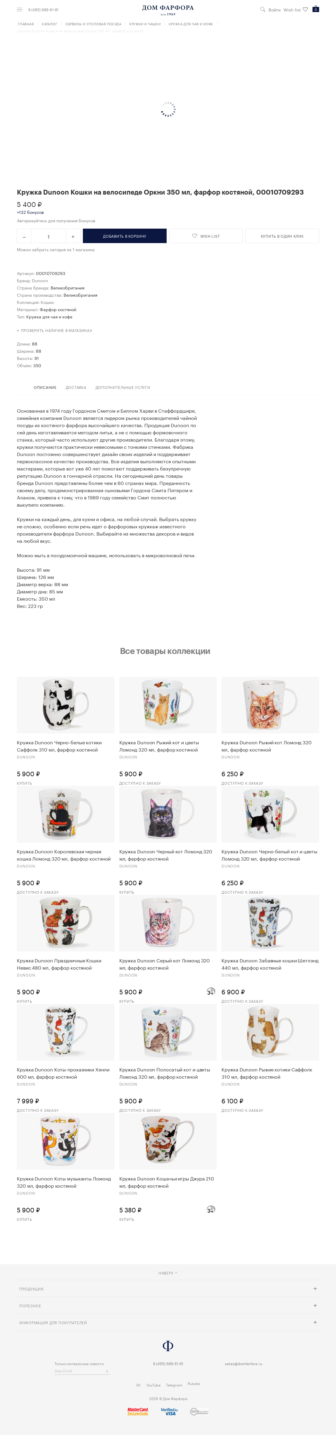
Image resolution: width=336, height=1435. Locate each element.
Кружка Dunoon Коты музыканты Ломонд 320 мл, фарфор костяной (64, 1181)
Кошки (47, 302)
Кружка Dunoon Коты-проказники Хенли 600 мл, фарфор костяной (63, 1072)
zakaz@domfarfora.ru (243, 1363)
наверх (168, 1272)
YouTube (153, 1384)
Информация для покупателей (53, 1322)
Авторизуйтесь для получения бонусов (56, 220)
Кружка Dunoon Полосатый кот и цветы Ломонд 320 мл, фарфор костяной (164, 1072)
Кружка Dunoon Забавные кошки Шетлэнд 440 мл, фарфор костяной (269, 963)
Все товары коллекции (165, 650)
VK (138, 1384)
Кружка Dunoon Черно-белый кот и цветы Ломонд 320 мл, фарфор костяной (269, 854)
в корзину (124, 236)
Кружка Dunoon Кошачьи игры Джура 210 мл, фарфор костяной (166, 1181)
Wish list (296, 9)
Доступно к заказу (140, 783)
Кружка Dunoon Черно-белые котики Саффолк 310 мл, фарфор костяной (59, 745)
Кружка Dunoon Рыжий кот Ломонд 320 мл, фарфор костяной (266, 745)
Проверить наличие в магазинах (57, 330)
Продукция (31, 1288)
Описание (45, 387)
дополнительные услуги (123, 387)
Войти (274, 9)
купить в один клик (282, 236)
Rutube (194, 1383)
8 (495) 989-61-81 (43, 9)
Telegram (174, 1384)
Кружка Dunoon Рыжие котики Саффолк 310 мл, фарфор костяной (266, 1072)
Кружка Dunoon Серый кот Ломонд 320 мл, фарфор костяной (164, 963)
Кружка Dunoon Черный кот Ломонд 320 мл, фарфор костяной (165, 854)
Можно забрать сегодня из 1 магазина (56, 249)
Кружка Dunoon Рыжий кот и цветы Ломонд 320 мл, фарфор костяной (159, 745)
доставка (76, 387)
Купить (24, 783)
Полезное (30, 1305)
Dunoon (40, 280)
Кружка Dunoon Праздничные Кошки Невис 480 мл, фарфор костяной (59, 963)
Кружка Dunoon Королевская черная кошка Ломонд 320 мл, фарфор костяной (64, 854)
